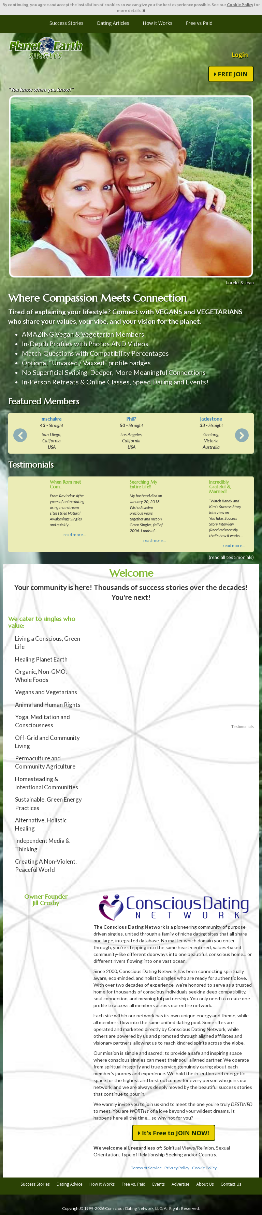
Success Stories (66, 23)
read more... (74, 534)
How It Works (102, 1184)
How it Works (158, 23)
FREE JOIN (231, 74)
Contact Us (231, 1184)
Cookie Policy (240, 4)
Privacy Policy (176, 1167)
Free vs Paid (199, 23)
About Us (205, 1184)
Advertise (180, 1184)
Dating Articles (113, 23)
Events (158, 1184)
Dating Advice (70, 1184)
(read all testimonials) (231, 557)
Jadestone (211, 419)
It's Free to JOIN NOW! (173, 1133)
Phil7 (131, 419)
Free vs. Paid (133, 1184)
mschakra (51, 419)
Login (239, 54)
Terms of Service (146, 1167)
